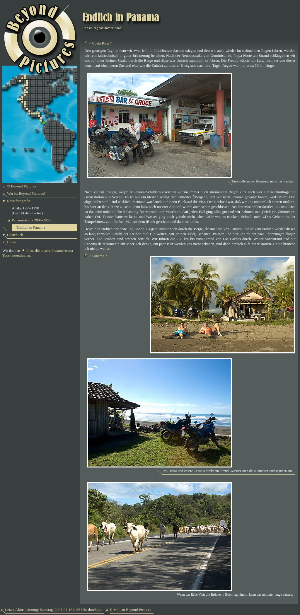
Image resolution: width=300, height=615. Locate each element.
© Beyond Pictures (21, 186)
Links (11, 242)
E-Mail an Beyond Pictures (130, 609)
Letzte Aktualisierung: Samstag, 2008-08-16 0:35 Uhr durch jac (53, 609)
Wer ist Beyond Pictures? (26, 193)
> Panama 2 (98, 256)
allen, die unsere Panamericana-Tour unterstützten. (38, 253)
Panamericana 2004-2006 (31, 220)
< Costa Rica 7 (100, 43)
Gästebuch (15, 235)
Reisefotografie (18, 201)
